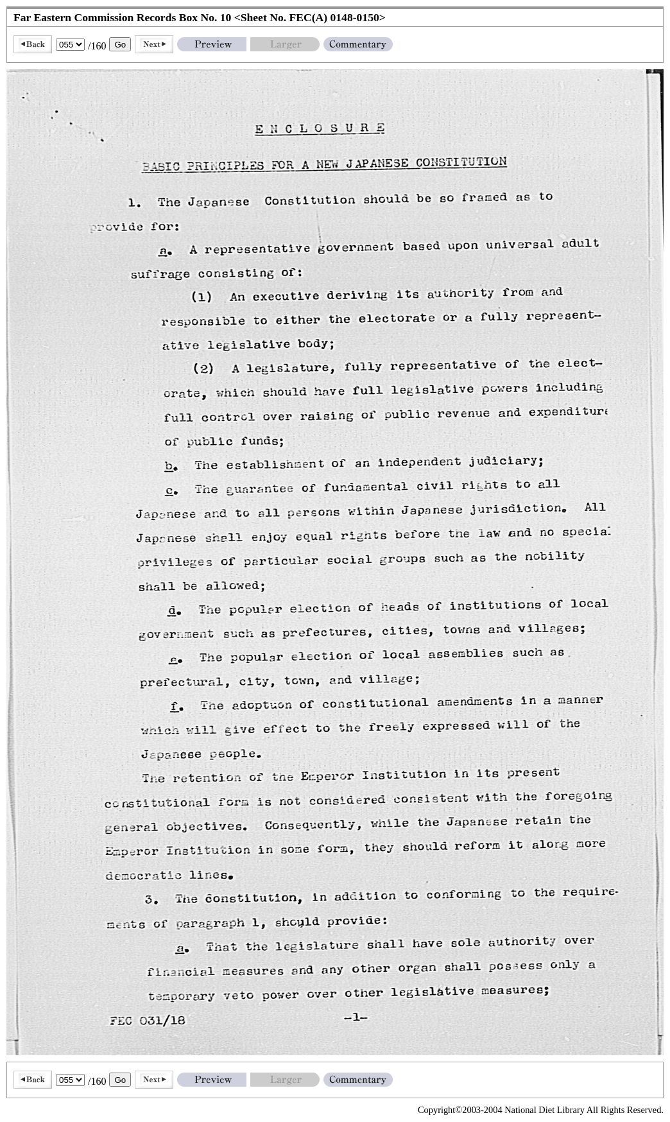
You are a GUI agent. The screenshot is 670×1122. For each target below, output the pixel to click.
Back (32, 44)
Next (154, 44)
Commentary (358, 44)
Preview (211, 44)
